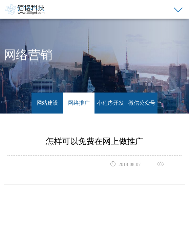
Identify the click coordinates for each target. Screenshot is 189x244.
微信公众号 (141, 103)
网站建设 (47, 103)
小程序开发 (110, 103)
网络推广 (79, 103)
